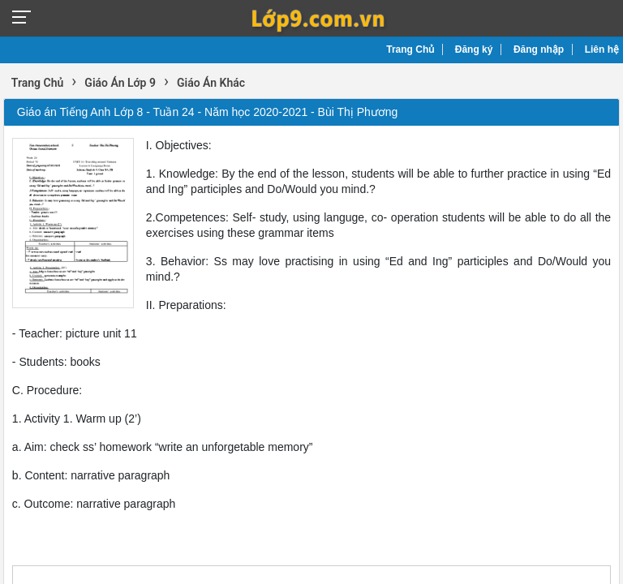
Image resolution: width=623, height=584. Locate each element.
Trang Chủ (410, 49)
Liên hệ (602, 49)
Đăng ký (474, 49)
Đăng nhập (538, 49)
